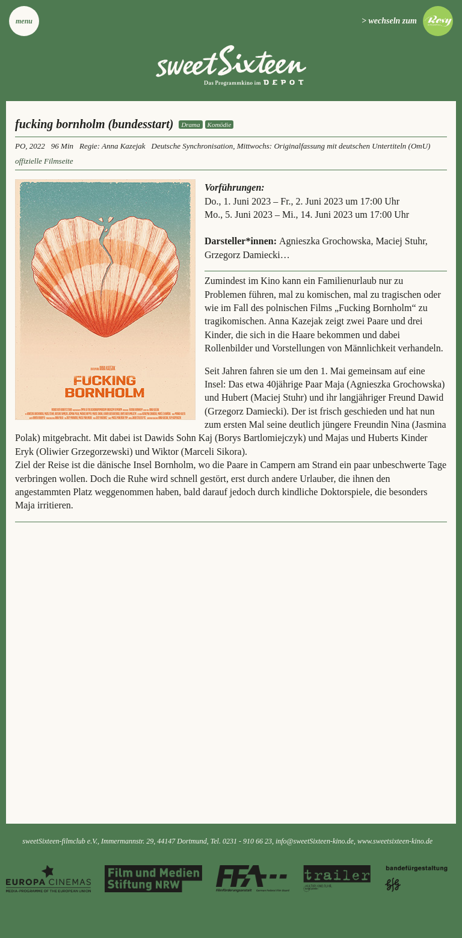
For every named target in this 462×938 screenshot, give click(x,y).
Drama (190, 124)
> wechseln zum (389, 20)
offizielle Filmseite (44, 160)
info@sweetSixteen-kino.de (315, 841)
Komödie (220, 124)
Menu (24, 21)
